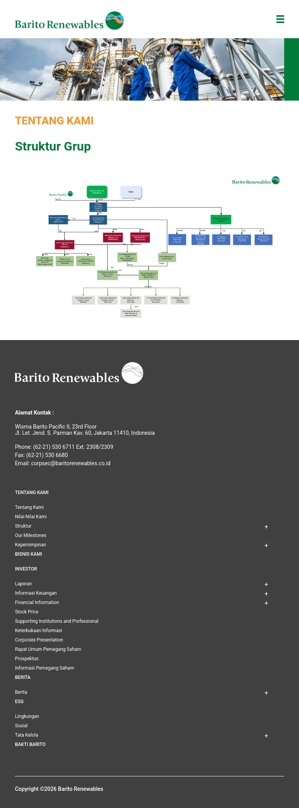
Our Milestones (30, 535)
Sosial (21, 725)
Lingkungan (27, 716)
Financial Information (37, 602)
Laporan (23, 584)
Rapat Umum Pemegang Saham (48, 649)
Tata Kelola (26, 735)
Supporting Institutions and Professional (56, 621)
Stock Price (26, 612)
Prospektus (26, 658)
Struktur (23, 526)
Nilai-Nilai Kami (30, 516)
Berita (21, 692)
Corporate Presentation (39, 640)
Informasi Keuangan (36, 593)
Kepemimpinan (30, 545)
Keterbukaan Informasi (38, 630)
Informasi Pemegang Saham (44, 668)
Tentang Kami (29, 507)
